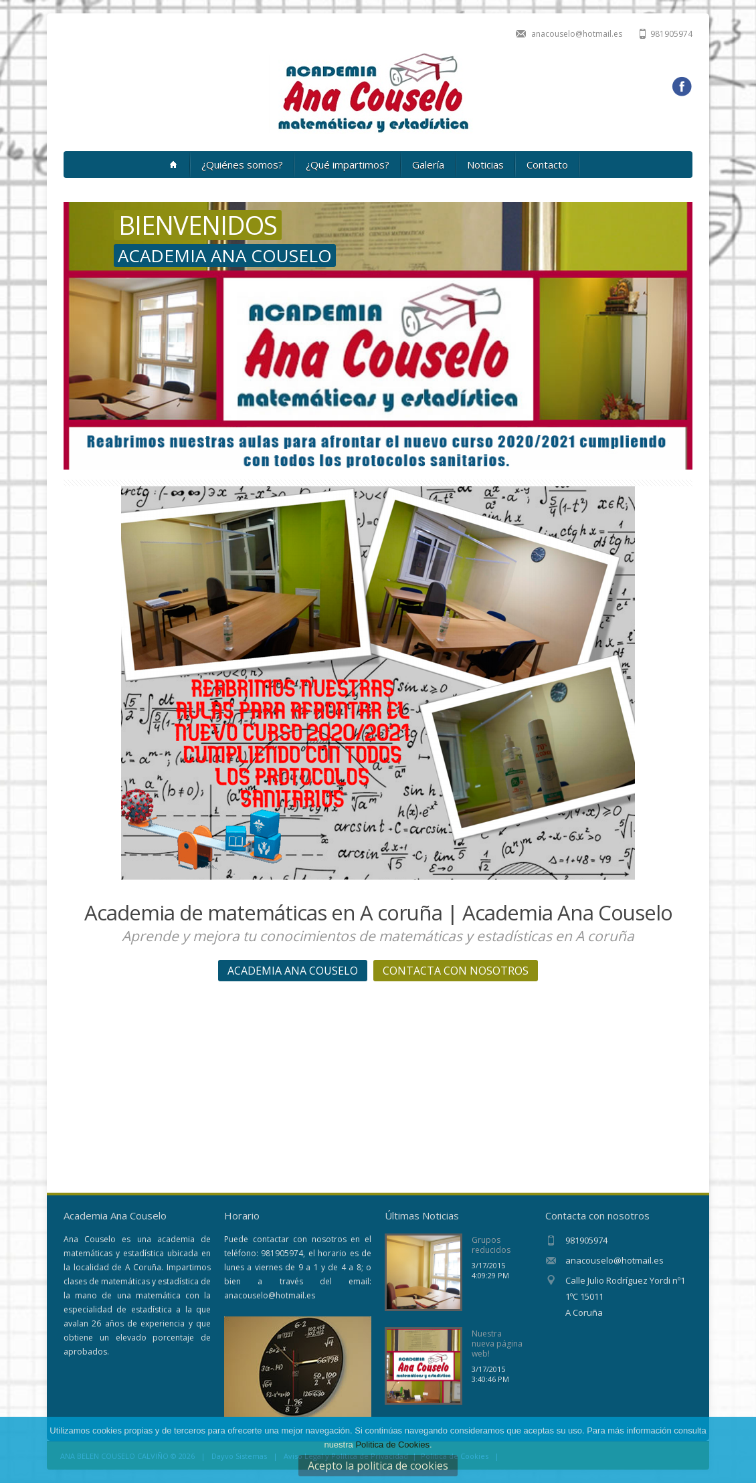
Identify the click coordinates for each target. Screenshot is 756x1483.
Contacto (547, 164)
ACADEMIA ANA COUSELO (292, 970)
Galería (428, 164)
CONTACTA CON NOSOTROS (456, 970)
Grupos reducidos (491, 1245)
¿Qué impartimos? (347, 164)
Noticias (485, 164)
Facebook (681, 87)
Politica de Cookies (392, 1445)
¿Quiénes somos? (242, 164)
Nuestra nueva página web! (497, 1343)
